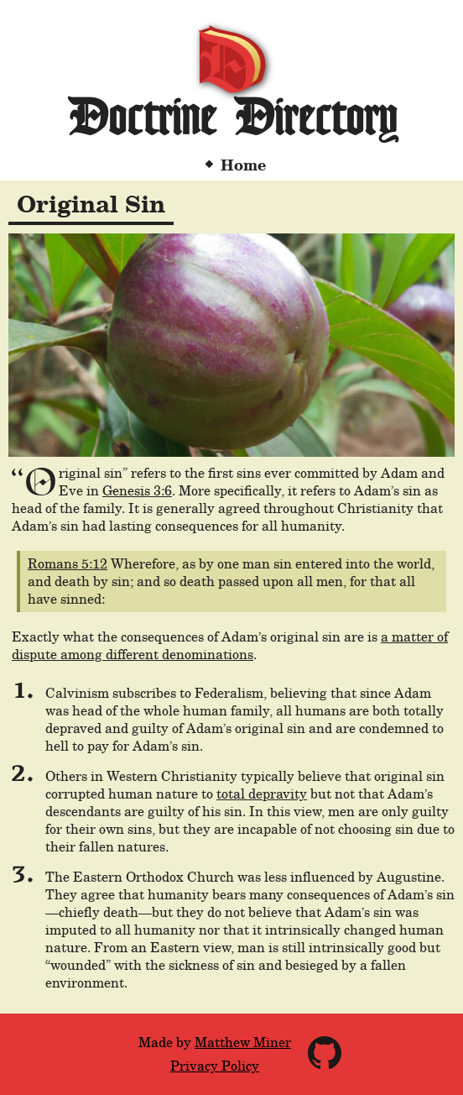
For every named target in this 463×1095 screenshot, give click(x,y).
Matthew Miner (243, 1042)
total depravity (261, 794)
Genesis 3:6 (137, 491)
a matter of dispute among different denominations (230, 645)
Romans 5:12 (67, 564)
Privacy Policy (214, 1066)
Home (243, 165)
